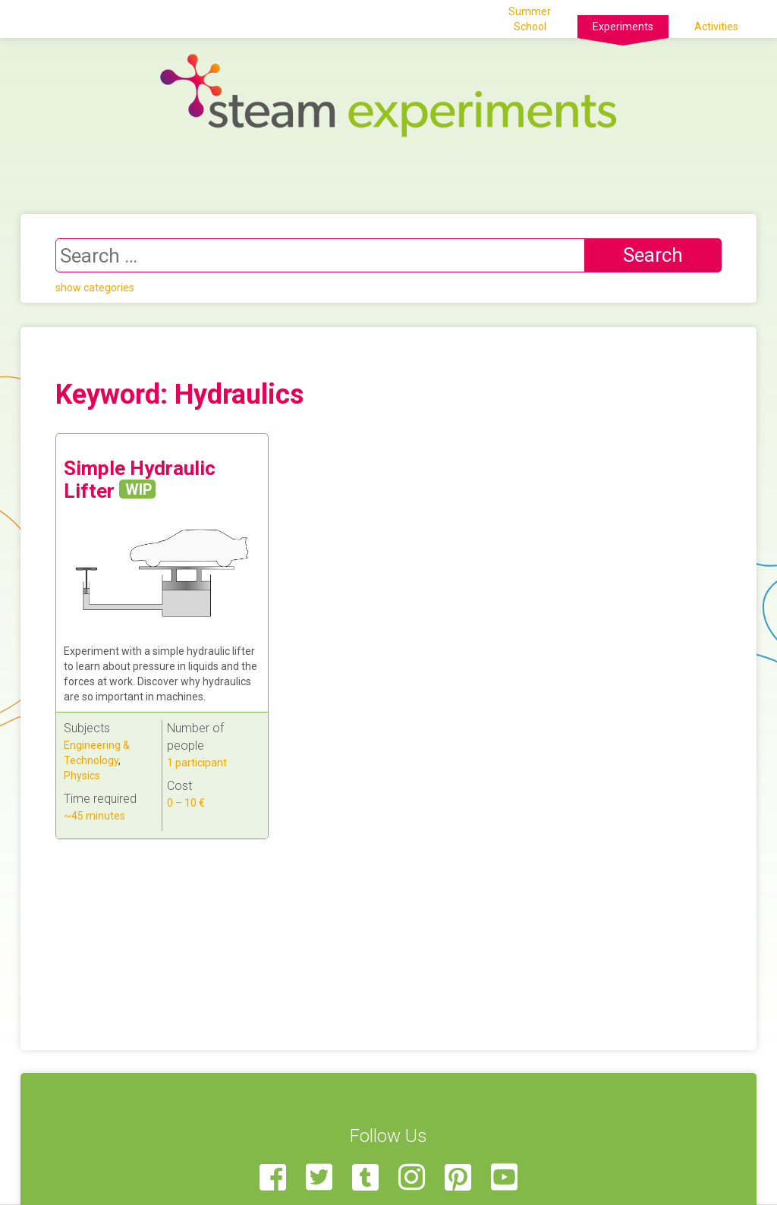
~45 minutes (94, 816)
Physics (82, 775)
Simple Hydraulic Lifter (139, 479)
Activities (716, 26)
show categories (94, 288)
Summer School (529, 19)
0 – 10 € (186, 803)
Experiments (623, 26)
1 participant (197, 763)
